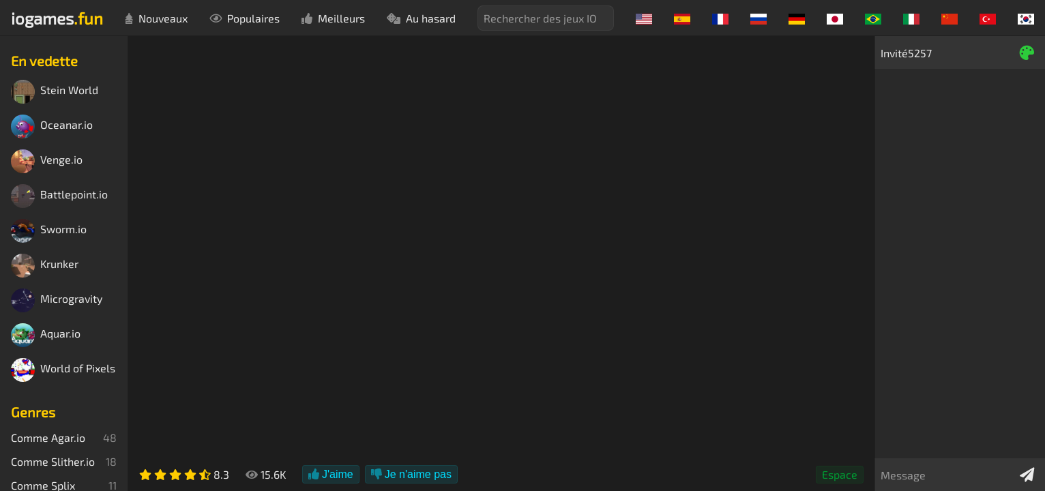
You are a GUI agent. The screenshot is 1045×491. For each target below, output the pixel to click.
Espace (839, 474)
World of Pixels (63, 370)
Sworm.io (49, 231)
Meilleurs (333, 18)
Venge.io (47, 161)
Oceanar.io (52, 126)
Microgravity (56, 300)
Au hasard (421, 18)
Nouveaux (156, 18)
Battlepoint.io (59, 196)
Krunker (44, 266)
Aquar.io (45, 335)
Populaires (244, 18)
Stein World (54, 92)
